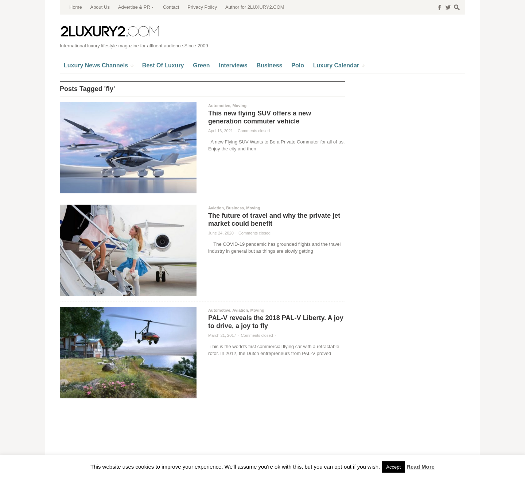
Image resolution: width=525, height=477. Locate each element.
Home (75, 7)
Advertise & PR (134, 7)
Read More (421, 467)
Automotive (219, 105)
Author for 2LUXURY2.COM (254, 7)
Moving (240, 105)
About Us (99, 7)
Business (235, 208)
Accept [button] (393, 467)
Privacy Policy (202, 7)
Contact (171, 7)
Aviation (216, 208)
